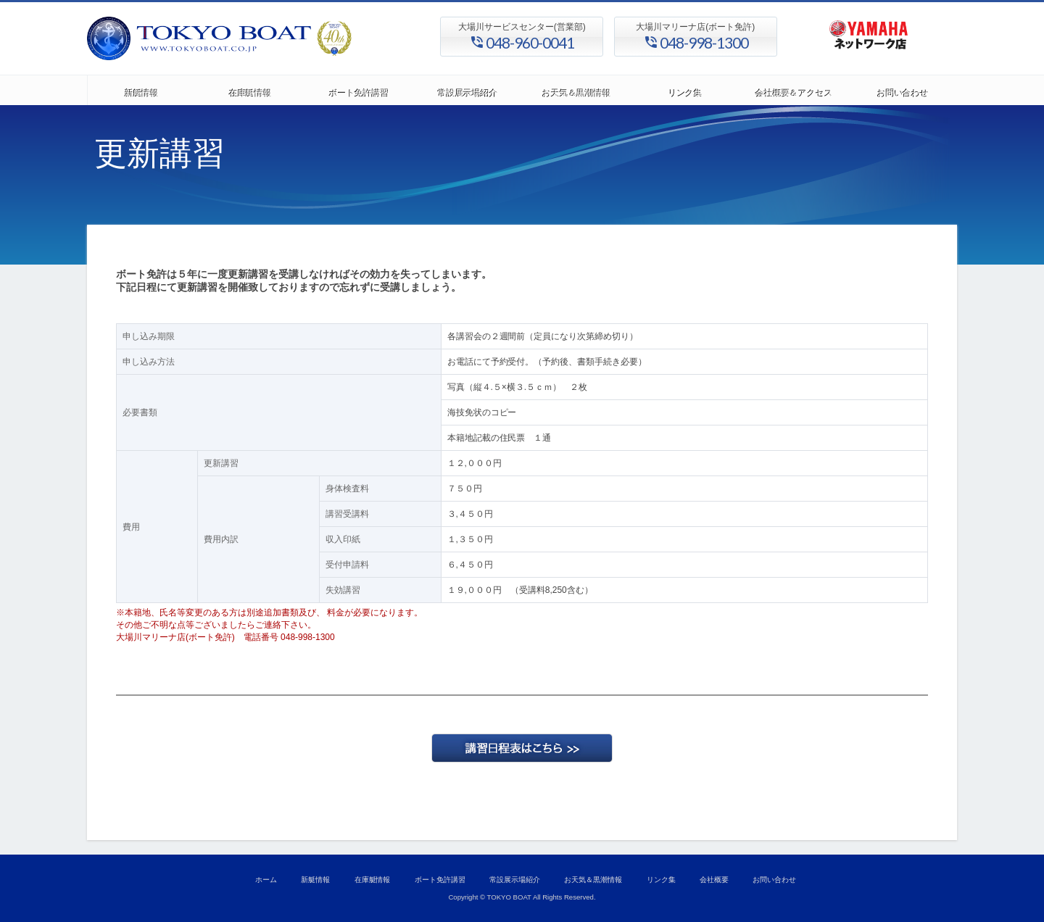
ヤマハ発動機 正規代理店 (868, 38)
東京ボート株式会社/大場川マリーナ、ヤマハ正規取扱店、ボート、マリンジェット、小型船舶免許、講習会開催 (261, 38)
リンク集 (685, 90)
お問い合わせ (903, 90)
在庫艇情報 (250, 90)
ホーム (266, 880)
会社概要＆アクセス (794, 90)
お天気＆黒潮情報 (576, 90)
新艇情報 (141, 90)
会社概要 (714, 880)
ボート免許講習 (358, 90)
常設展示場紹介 (467, 90)
